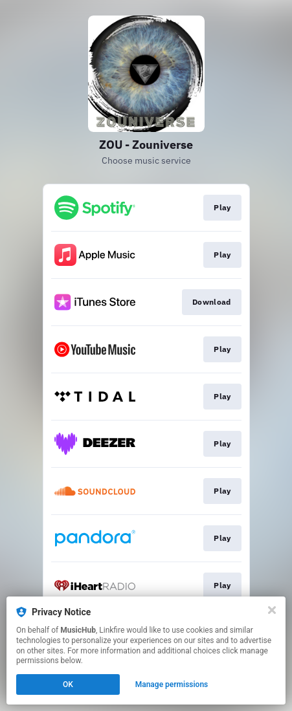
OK (68, 684)
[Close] (272, 610)
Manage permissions (171, 684)
